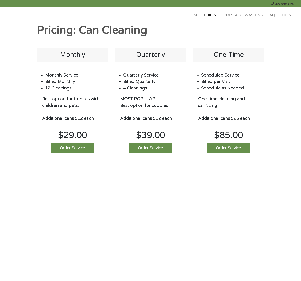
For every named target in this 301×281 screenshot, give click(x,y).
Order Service (72, 148)
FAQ (271, 15)
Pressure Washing (243, 15)
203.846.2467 (283, 3)
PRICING (211, 15)
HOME (194, 15)
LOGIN (285, 15)
